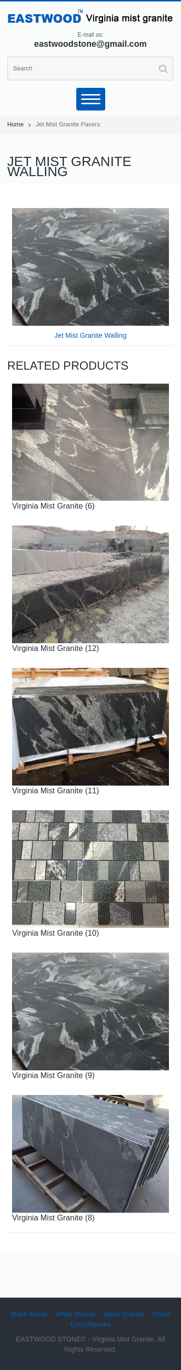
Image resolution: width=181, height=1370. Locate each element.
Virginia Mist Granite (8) (53, 1217)
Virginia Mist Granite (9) (53, 1075)
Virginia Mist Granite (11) (55, 790)
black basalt (29, 1314)
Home (19, 124)
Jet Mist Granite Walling (91, 335)
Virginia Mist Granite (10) (55, 932)
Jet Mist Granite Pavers (68, 124)
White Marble (75, 1314)
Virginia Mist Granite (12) (55, 648)
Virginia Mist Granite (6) (53, 505)
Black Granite (123, 1314)
